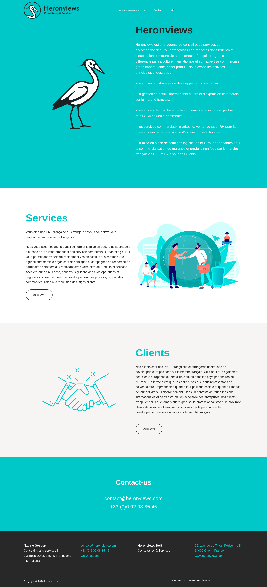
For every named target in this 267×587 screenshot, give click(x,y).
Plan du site (178, 581)
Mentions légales (199, 581)
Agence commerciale (133, 10)
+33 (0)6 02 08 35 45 (95, 550)
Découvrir (39, 295)
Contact (158, 10)
